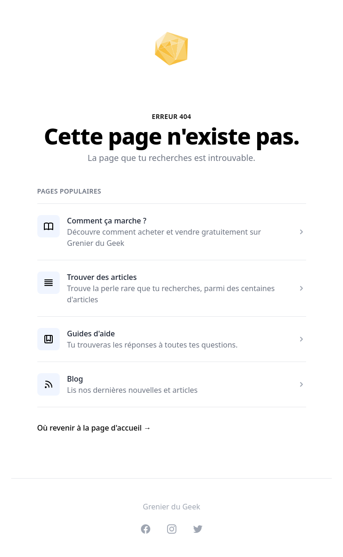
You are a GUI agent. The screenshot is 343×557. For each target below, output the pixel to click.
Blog (75, 379)
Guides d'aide (91, 333)
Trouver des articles (102, 277)
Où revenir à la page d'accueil (94, 428)
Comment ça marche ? (107, 221)
